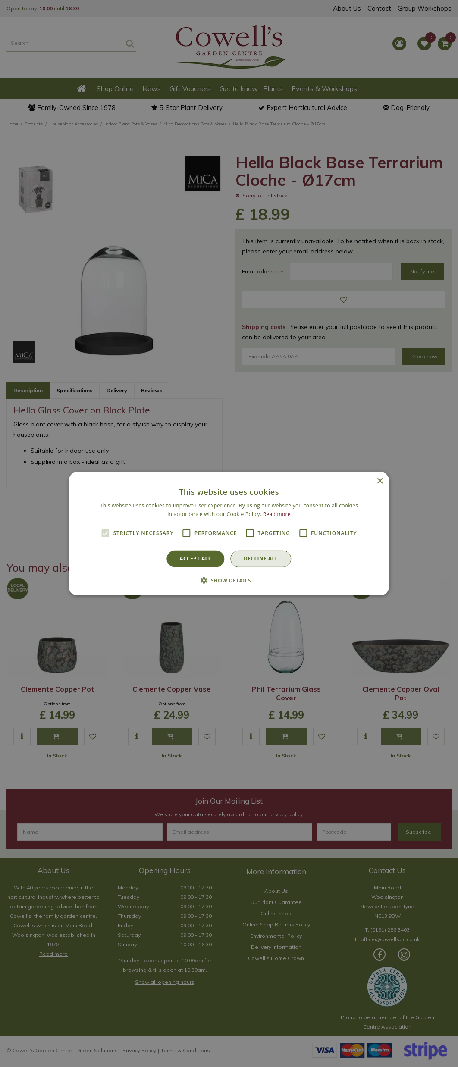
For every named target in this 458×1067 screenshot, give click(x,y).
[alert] (229, 533)
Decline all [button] (261, 558)
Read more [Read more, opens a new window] (277, 514)
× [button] (379, 481)
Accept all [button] (195, 558)
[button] (229, 580)
